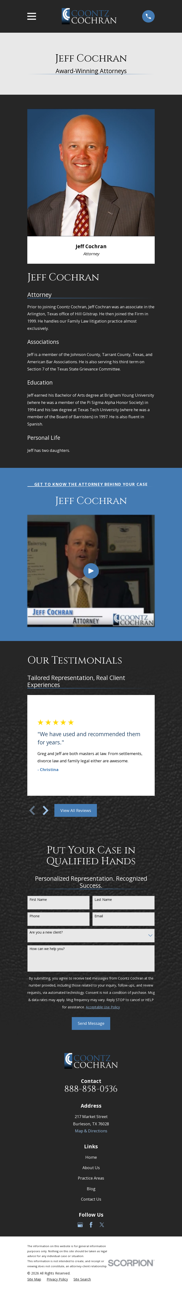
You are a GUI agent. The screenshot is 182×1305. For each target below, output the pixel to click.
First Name (38, 900)
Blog (91, 1188)
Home (91, 1157)
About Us (91, 1167)
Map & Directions (91, 1131)
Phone (34, 916)
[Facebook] (91, 1225)
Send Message (91, 1023)
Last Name (103, 900)
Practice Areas (91, 1178)
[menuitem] (34, 1279)
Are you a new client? (46, 932)
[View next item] (45, 810)
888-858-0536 (91, 1089)
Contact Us (91, 1199)
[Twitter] (102, 1225)
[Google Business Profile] (80, 1225)
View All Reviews (75, 810)
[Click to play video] (91, 571)
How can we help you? (47, 949)
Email (99, 916)
